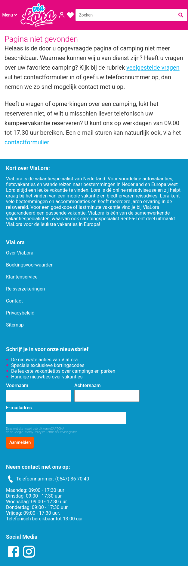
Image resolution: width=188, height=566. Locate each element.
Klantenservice (22, 277)
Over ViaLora (19, 253)
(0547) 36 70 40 (72, 479)
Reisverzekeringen (25, 289)
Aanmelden (20, 442)
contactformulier (27, 142)
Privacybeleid (20, 313)
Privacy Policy (33, 432)
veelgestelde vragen (152, 67)
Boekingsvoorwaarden (30, 265)
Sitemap (15, 325)
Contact (14, 301)
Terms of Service (57, 432)
